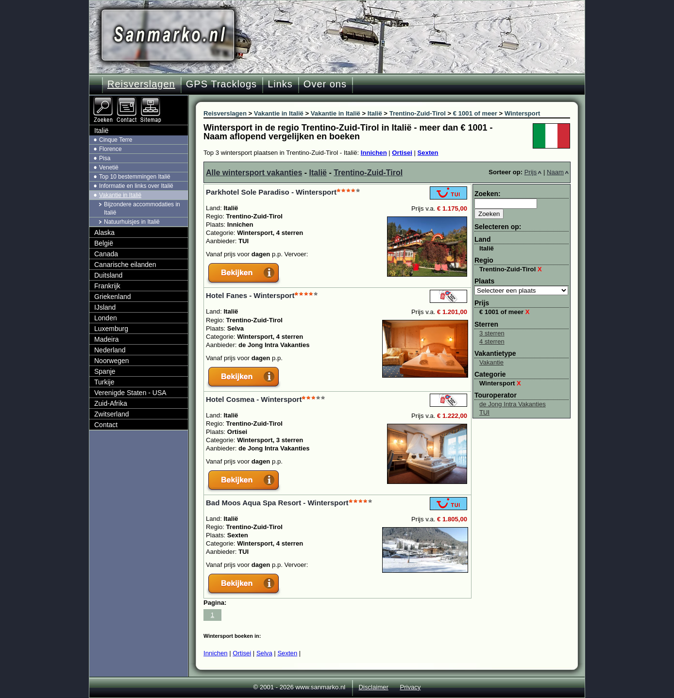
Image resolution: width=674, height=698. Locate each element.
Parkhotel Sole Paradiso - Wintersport (271, 192)
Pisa (104, 158)
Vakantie (491, 362)
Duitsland (108, 275)
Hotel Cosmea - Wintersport (254, 399)
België (103, 243)
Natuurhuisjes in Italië (132, 221)
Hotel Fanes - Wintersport (250, 295)
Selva (264, 653)
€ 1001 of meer (504, 312)
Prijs (533, 172)
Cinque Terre (115, 139)
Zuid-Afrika (110, 403)
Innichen (374, 152)
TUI (484, 412)
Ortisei (402, 152)
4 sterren (492, 341)
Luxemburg (111, 328)
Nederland (110, 350)
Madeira (106, 339)
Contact (106, 425)
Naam (558, 172)
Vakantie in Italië (120, 195)
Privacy (410, 687)
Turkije (104, 382)
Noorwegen (111, 361)
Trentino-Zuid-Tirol (368, 172)
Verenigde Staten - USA (130, 393)
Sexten (428, 152)
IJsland (105, 307)
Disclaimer (373, 687)
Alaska (104, 232)
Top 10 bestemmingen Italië (134, 176)
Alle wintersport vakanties (254, 172)
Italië (318, 172)
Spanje (105, 371)
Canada (106, 254)
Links (280, 84)
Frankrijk (107, 286)
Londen (105, 318)
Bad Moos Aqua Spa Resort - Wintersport (277, 502)
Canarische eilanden (125, 264)
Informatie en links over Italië (136, 186)
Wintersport (500, 383)
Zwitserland (111, 414)
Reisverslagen (141, 84)
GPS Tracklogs (221, 84)
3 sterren (492, 333)
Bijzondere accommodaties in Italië (142, 208)
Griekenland (112, 296)
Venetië (108, 167)
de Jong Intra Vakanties (512, 404)
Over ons (325, 84)
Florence (110, 149)
